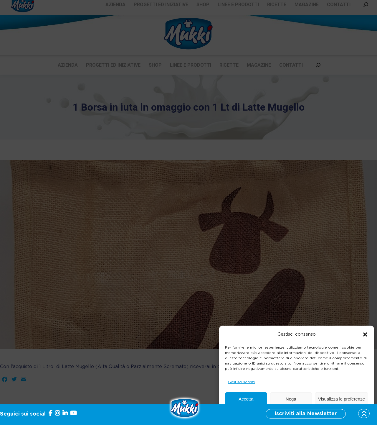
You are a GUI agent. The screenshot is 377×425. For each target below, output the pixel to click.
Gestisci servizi (241, 382)
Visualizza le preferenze (341, 398)
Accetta (246, 398)
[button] (365, 334)
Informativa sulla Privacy (309, 413)
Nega (291, 398)
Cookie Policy (271, 413)
